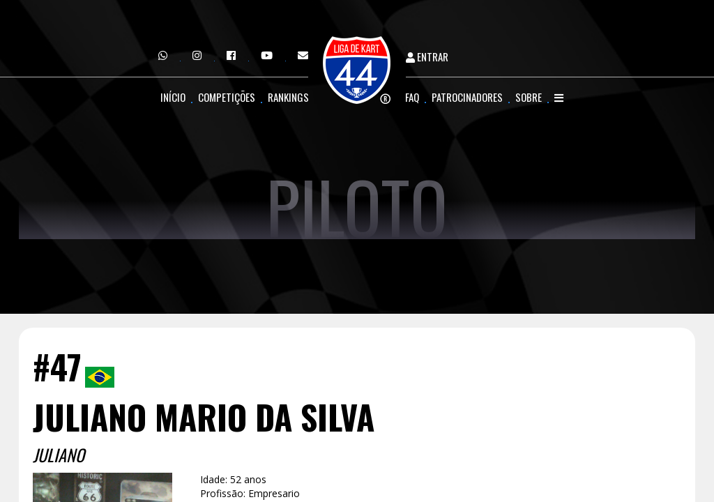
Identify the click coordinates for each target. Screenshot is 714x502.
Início (172, 97)
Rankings (288, 97)
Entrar (427, 56)
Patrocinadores (467, 97)
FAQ (412, 97)
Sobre (528, 97)
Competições (226, 97)
